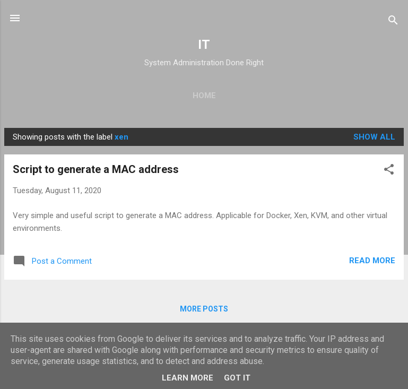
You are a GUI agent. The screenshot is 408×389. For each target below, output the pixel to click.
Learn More (187, 378)
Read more (372, 260)
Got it (237, 378)
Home (204, 95)
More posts (204, 309)
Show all (374, 137)
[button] (389, 170)
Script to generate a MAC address (96, 169)
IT (204, 44)
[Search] (393, 21)
